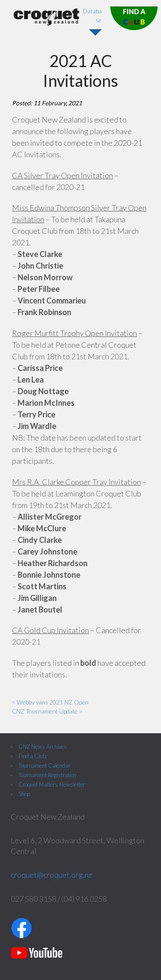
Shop (24, 793)
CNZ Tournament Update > (47, 711)
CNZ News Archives (42, 746)
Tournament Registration (47, 775)
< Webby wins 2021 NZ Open (50, 702)
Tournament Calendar (44, 765)
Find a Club (32, 756)
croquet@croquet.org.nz (51, 874)
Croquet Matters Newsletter (51, 784)
